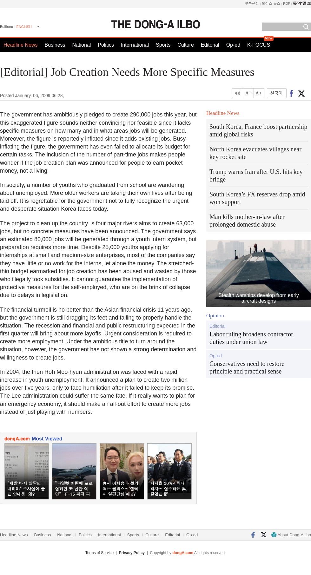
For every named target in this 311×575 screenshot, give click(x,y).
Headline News (20, 45)
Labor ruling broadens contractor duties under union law (251, 338)
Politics (106, 45)
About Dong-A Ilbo (291, 534)
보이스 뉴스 (271, 3)
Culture (185, 45)
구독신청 (252, 3)
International (135, 45)
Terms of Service (99, 553)
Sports (163, 45)
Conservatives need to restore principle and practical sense (246, 367)
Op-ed (233, 45)
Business (55, 45)
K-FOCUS (258, 45)
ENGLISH (24, 27)
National (81, 45)
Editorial (210, 45)
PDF (286, 3)
